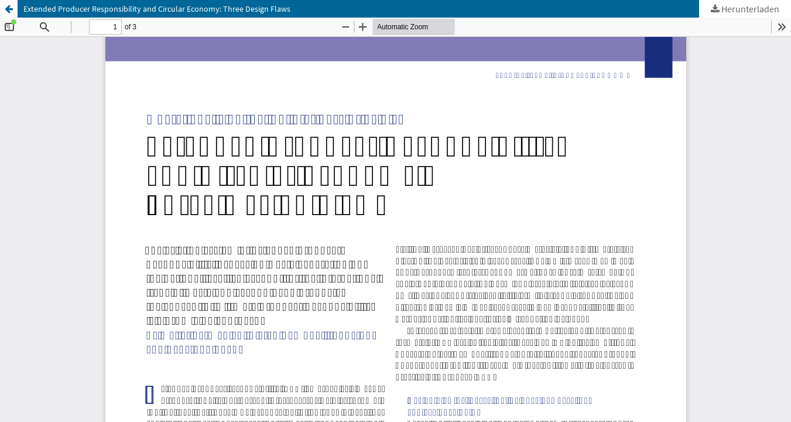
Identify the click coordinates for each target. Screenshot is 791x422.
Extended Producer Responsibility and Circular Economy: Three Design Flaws (156, 9)
